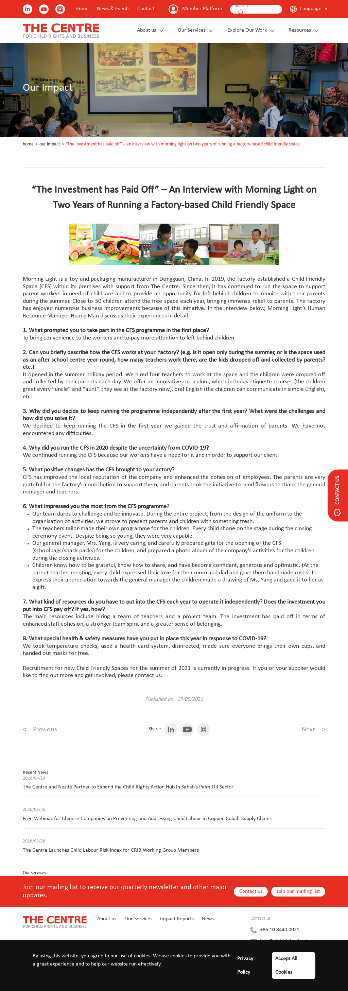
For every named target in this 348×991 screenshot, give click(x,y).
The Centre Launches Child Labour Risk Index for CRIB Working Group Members (111, 850)
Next (313, 729)
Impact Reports (177, 919)
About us (146, 30)
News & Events (113, 9)
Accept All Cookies (286, 965)
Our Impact (49, 144)
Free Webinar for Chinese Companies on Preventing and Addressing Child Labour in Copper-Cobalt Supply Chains (147, 818)
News (208, 919)
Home (82, 9)
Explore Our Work (247, 30)
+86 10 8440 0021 (279, 930)
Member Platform (202, 9)
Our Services (192, 30)
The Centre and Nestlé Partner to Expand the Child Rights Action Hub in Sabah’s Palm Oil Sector (128, 787)
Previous (40, 729)
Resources (300, 30)
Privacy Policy (245, 965)
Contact (145, 9)
